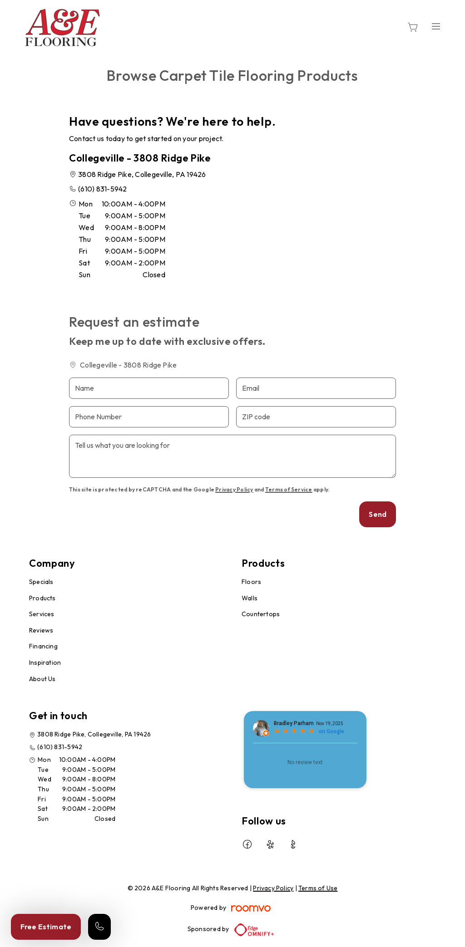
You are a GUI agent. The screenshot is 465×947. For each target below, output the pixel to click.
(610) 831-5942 (102, 188)
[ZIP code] (316, 416)
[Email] (316, 388)
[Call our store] (99, 927)
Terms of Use (318, 888)
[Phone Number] (149, 416)
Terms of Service (288, 489)
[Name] (149, 388)
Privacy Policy (234, 489)
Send (377, 514)
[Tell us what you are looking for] (232, 456)
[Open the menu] (435, 26)
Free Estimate (45, 926)
